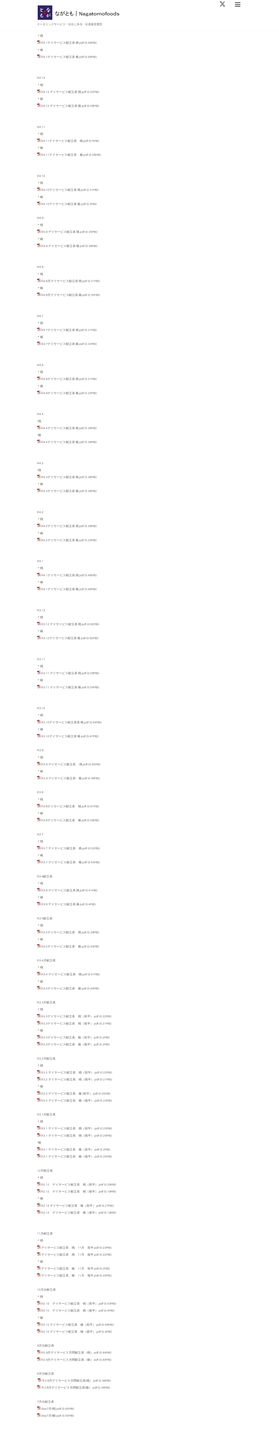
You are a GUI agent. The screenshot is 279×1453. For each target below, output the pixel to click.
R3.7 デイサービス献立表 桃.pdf (64, 848)
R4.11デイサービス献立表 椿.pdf (64, 154)
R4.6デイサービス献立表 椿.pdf (62, 393)
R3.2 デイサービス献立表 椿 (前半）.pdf (69, 1093)
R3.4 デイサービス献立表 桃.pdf (64, 974)
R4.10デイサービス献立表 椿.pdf (63, 204)
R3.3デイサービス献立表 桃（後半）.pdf (70, 1023)
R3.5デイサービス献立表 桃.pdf (63, 932)
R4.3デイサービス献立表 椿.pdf (62, 491)
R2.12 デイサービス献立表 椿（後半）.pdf (72, 1212)
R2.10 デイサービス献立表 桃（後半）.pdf (72, 1310)
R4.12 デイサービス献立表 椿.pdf (63, 106)
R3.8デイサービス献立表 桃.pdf (63, 806)
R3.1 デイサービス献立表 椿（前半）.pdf (70, 1149)
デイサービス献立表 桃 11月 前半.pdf (70, 1247)
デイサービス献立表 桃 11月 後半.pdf (70, 1254)
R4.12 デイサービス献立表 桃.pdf (63, 92)
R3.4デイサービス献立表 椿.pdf (63, 988)
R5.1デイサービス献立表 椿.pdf (62, 57)
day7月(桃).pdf (51, 1408)
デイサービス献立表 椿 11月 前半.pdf (70, 1268)
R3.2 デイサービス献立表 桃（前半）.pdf (70, 1072)
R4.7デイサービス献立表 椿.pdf (62, 344)
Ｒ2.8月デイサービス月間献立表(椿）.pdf (69, 1387)
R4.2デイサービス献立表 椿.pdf (62, 540)
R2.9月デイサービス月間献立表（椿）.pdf (70, 1359)
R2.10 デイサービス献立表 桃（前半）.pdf (72, 1303)
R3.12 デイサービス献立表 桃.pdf (63, 624)
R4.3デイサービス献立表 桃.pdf (62, 477)
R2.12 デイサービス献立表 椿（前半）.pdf (71, 1205)
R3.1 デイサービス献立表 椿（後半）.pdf (70, 1156)
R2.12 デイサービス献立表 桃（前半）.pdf (72, 1184)
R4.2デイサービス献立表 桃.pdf (62, 526)
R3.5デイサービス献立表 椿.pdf (63, 946)
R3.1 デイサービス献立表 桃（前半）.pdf (70, 1128)
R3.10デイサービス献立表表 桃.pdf (65, 722)
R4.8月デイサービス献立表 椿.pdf (64, 295)
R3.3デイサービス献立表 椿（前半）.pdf (70, 1037)
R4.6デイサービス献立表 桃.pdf (62, 379)
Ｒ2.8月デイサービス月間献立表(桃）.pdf (70, 1380)
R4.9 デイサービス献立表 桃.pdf (63, 231)
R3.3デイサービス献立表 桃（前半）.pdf (70, 1016)
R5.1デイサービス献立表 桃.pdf (62, 42)
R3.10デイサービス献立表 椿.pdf (63, 736)
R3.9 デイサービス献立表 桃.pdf (64, 764)
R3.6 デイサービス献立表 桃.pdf (63, 890)
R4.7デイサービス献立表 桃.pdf (62, 330)
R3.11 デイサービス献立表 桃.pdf (63, 673)
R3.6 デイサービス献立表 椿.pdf (63, 904)
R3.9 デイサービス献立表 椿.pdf (64, 778)
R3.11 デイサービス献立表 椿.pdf (63, 687)
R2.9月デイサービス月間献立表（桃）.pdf (70, 1352)
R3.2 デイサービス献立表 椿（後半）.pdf (70, 1100)
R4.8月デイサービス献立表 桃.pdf (64, 281)
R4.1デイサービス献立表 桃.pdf (62, 575)
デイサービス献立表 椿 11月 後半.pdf (70, 1275)
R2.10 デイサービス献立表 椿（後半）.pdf (71, 1331)
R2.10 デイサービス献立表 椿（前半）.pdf (71, 1324)
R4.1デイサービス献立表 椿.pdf (62, 589)
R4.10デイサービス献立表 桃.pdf (63, 189)
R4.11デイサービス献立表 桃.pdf (64, 141)
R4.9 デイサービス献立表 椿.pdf (63, 246)
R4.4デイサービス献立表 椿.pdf (62, 442)
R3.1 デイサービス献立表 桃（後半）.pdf (70, 1135)
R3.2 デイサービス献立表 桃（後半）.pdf (70, 1079)
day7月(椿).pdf (51, 1415)
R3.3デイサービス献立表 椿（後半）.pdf (70, 1044)
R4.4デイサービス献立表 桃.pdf (62, 428)
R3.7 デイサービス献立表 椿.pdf (64, 862)
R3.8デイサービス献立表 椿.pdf (63, 820)
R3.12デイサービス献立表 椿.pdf (63, 638)
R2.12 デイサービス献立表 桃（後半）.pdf (72, 1191)
